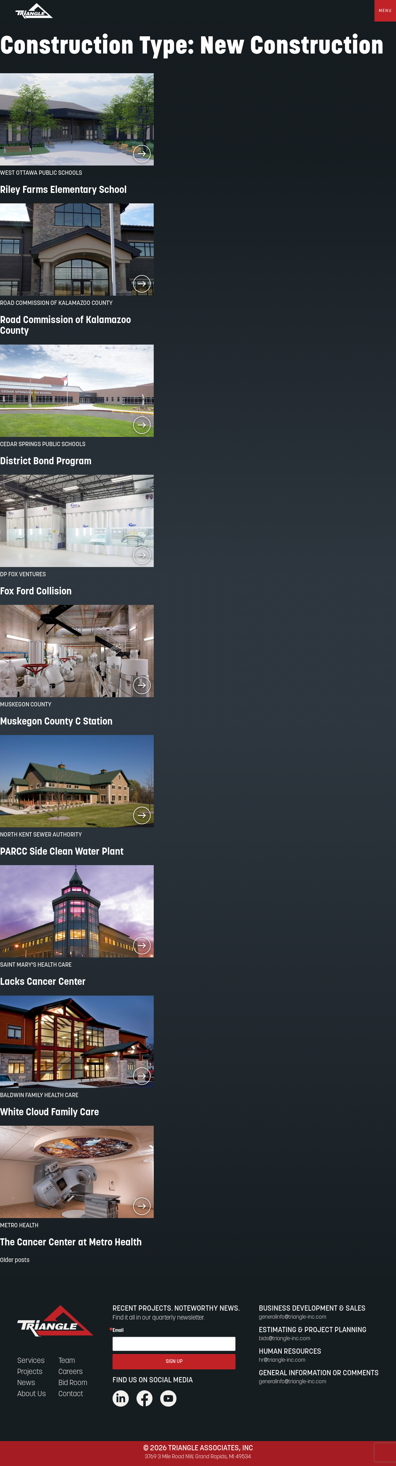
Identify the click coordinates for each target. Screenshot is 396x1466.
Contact (70, 1394)
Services (31, 1361)
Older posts (15, 1260)
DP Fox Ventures (23, 575)
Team (66, 1361)
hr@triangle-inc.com (282, 1360)
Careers (70, 1372)
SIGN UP (174, 1361)
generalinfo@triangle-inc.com (292, 1317)
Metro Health (19, 1226)
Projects (29, 1372)
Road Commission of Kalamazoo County (56, 303)
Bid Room (72, 1383)
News (26, 1383)
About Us (31, 1394)
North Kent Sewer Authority (41, 835)
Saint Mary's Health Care (36, 965)
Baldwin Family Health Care (39, 1096)
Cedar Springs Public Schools (42, 444)
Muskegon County (25, 705)
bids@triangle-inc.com (284, 1339)
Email (118, 1330)
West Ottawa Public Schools (41, 173)
